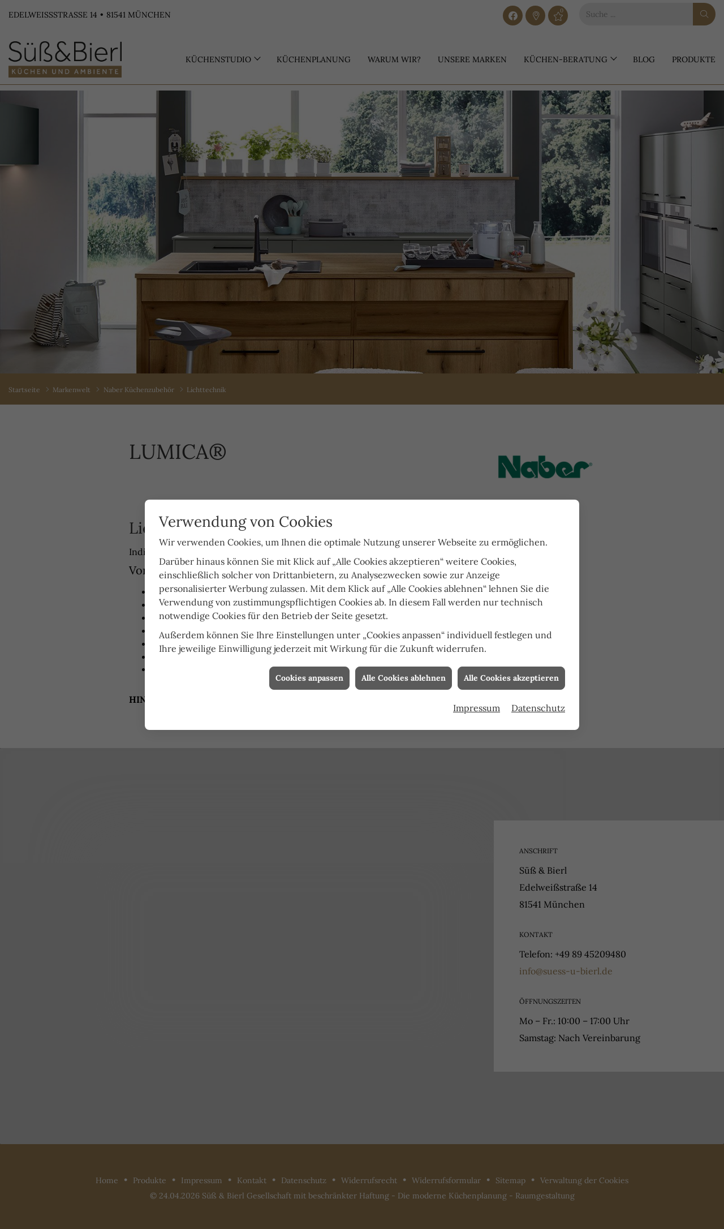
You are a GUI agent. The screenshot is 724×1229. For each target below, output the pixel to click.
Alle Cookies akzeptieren (511, 661)
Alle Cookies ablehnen (403, 661)
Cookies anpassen (309, 661)
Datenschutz (538, 692)
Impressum (476, 692)
